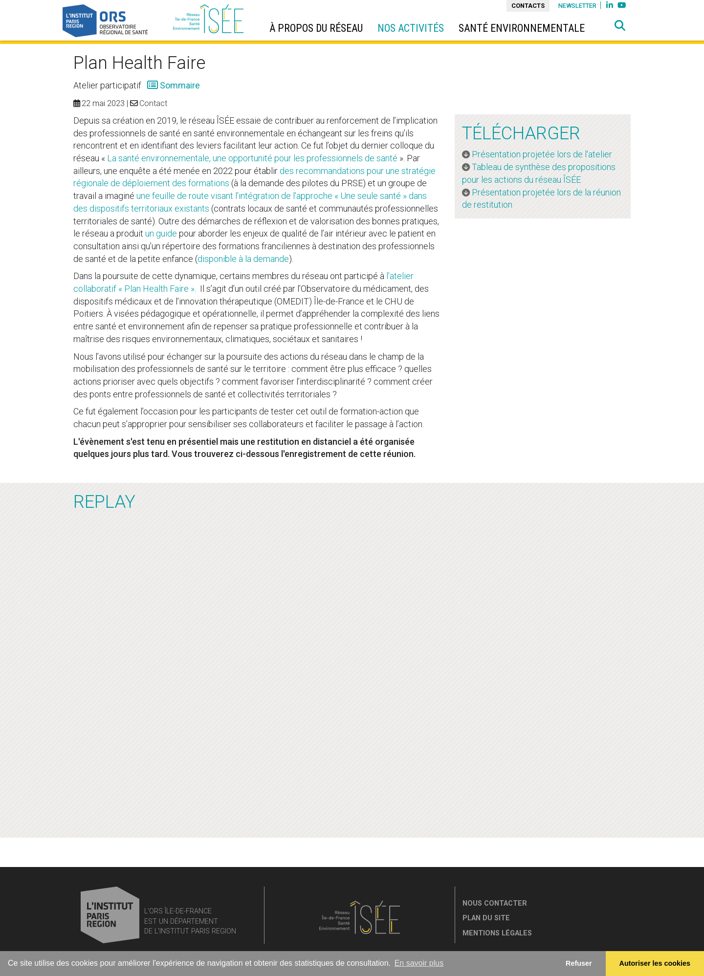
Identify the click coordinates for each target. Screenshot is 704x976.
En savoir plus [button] (419, 963)
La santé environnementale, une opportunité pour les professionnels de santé (252, 158)
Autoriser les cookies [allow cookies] (655, 963)
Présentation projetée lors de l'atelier (543, 154)
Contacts (528, 5)
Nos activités (410, 28)
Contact (153, 103)
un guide (161, 233)
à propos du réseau (316, 28)
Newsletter (577, 5)
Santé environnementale (522, 28)
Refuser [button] (579, 963)
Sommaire (179, 85)
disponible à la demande (243, 259)
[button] (620, 26)
